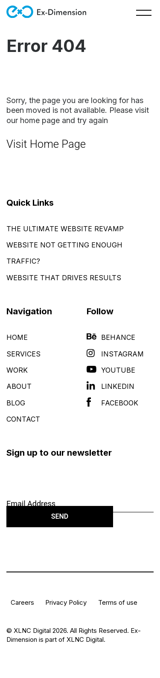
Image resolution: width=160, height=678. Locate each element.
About (19, 386)
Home (17, 337)
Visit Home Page (46, 144)
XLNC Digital (85, 639)
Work (17, 370)
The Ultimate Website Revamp (65, 228)
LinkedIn (110, 386)
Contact (23, 419)
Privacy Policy (66, 602)
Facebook (112, 403)
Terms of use (117, 602)
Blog (15, 403)
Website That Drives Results (63, 277)
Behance (111, 337)
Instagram (115, 354)
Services (23, 354)
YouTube (111, 370)
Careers (22, 602)
